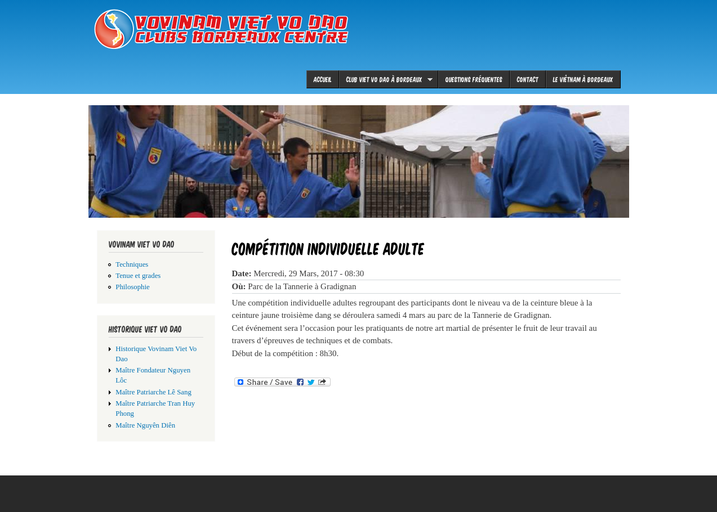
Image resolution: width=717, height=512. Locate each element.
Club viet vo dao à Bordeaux (386, 79)
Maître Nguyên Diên (145, 425)
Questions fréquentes (474, 79)
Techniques (131, 264)
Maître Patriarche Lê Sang (153, 392)
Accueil (323, 79)
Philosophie (132, 287)
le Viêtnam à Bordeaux (583, 79)
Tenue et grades (138, 276)
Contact (527, 79)
